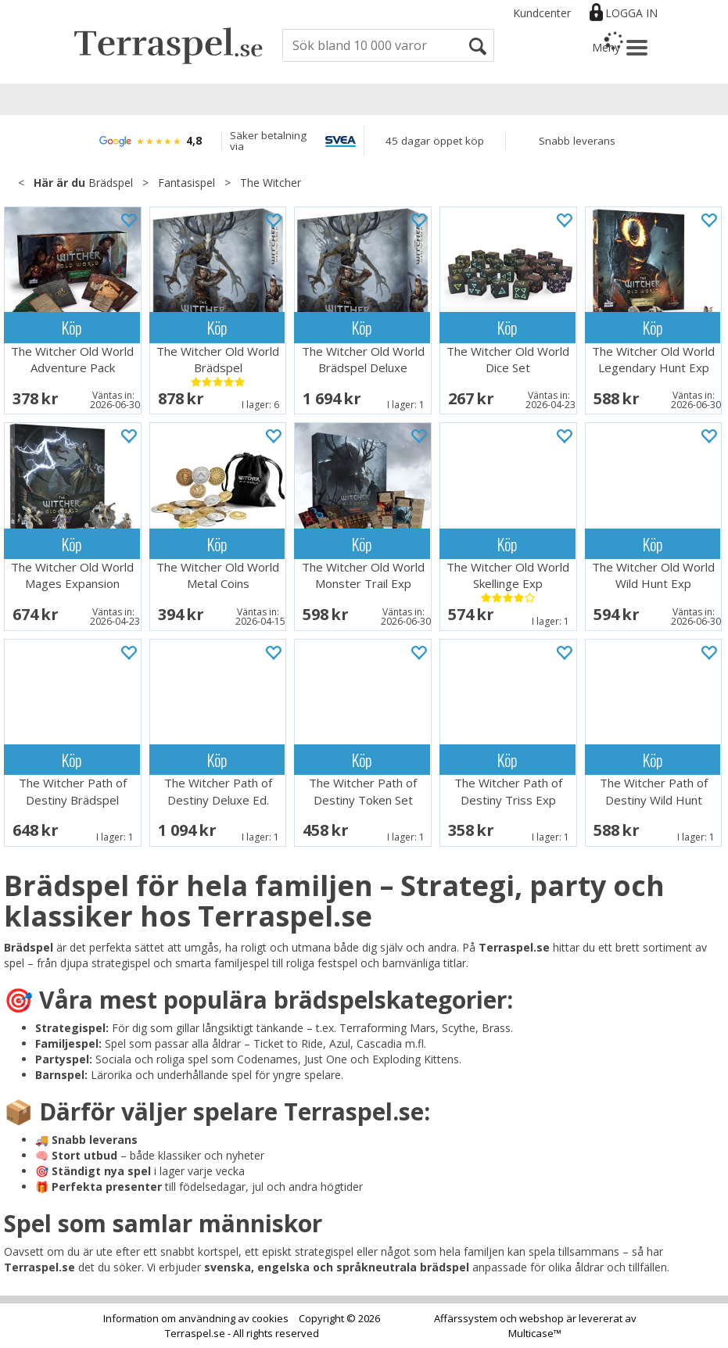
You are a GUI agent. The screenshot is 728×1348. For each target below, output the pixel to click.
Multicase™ (534, 1333)
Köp (72, 327)
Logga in (631, 12)
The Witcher (270, 182)
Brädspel (110, 182)
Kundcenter (542, 12)
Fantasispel (186, 182)
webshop (541, 1318)
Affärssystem (465, 1318)
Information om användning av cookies (196, 1318)
